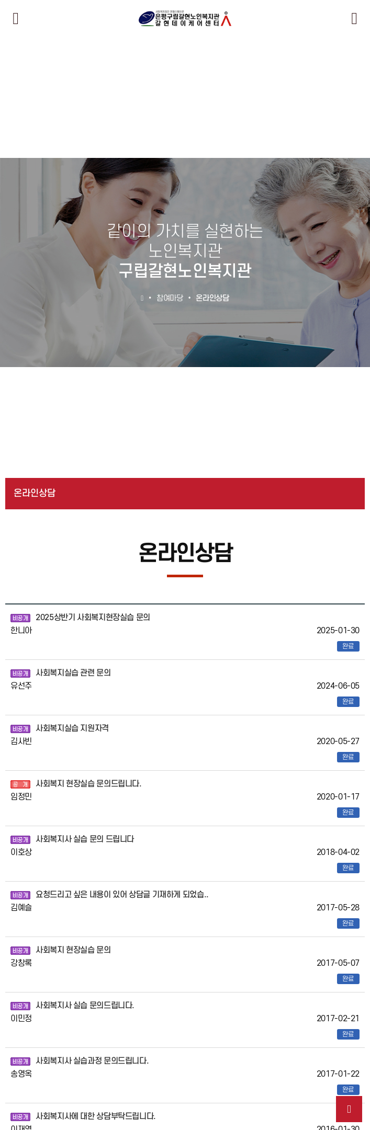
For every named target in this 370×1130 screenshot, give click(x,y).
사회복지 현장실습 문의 (73, 950)
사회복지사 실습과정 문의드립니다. (92, 1061)
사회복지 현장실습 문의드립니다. (89, 784)
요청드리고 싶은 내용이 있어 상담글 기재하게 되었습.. (122, 894)
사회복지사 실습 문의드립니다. (85, 1005)
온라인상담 (34, 493)
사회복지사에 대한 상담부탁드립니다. (96, 1116)
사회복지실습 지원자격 (72, 728)
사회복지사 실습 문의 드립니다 (85, 839)
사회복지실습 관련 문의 (73, 673)
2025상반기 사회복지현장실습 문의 (93, 617)
